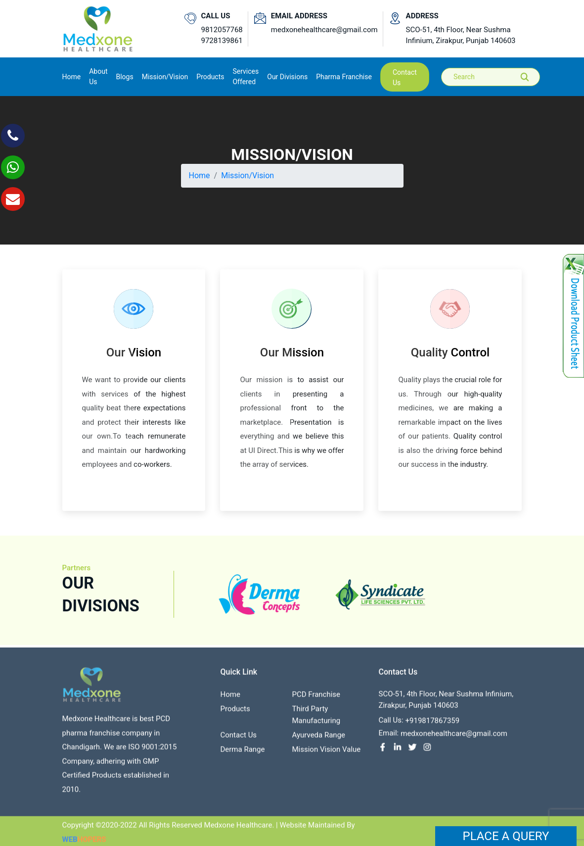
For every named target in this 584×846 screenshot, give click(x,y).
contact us (405, 77)
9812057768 (222, 29)
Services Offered (245, 76)
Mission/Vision (165, 77)
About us (98, 76)
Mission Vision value (326, 752)
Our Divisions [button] (287, 77)
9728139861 (222, 40)
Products (235, 712)
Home (71, 76)
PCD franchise (316, 698)
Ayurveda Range (318, 738)
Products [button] (210, 77)
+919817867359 (432, 724)
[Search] (497, 77)
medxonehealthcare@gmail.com (324, 29)
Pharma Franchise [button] (344, 77)
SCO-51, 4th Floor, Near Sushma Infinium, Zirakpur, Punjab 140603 (461, 35)
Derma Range (242, 752)
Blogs (124, 77)
